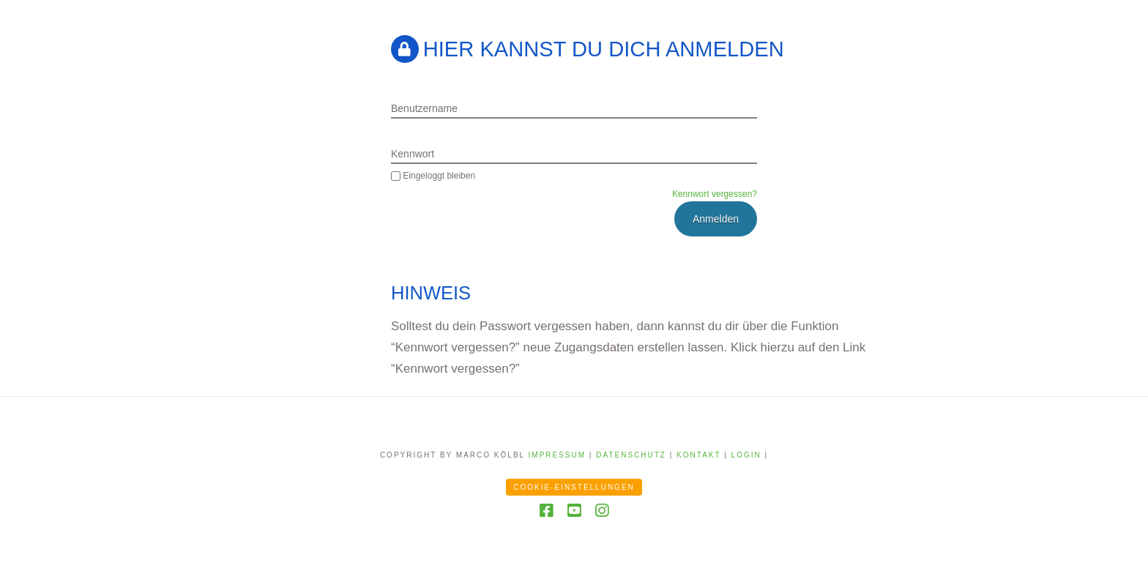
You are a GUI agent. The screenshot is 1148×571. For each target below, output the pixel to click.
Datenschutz (631, 455)
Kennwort (412, 154)
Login (746, 455)
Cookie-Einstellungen (574, 487)
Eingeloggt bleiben (433, 176)
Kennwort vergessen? (714, 194)
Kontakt (698, 455)
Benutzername (424, 108)
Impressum (557, 455)
